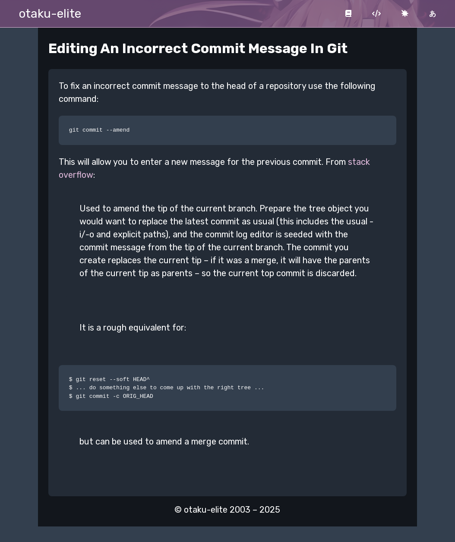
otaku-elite (50, 13)
